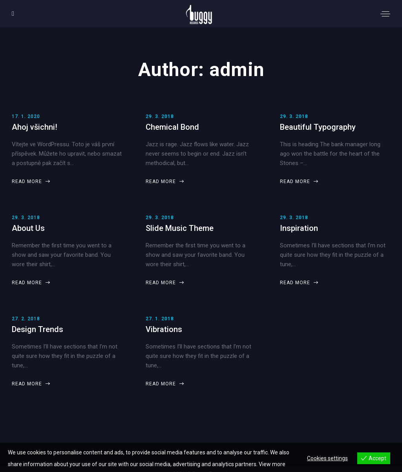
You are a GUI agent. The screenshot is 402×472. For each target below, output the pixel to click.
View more (272, 464)
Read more (30, 181)
